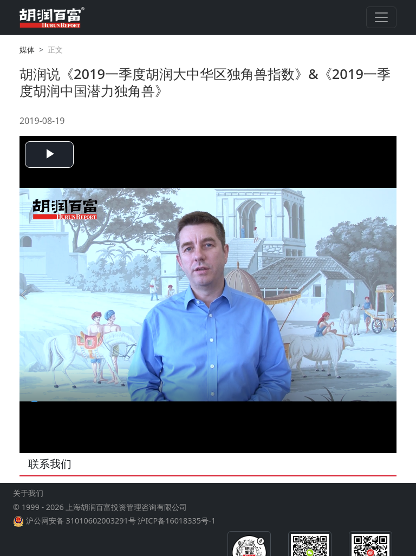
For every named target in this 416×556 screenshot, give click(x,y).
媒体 (27, 49)
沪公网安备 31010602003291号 (81, 520)
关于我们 (28, 493)
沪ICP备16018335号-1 (176, 520)
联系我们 (50, 463)
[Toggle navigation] (381, 17)
